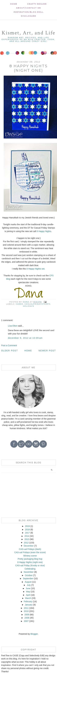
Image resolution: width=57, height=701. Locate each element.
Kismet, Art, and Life (28, 32)
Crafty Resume (37, 4)
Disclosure (28, 16)
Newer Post (47, 350)
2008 (26, 618)
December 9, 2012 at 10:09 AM (25, 338)
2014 (26, 536)
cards (19, 304)
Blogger (34, 634)
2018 (27, 529)
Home (13, 4)
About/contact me (28, 8)
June (28, 588)
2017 (27, 532)
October (29, 575)
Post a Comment (9, 345)
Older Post (9, 350)
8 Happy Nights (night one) (30, 562)
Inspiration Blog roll (29, 12)
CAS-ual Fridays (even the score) (30, 552)
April (28, 595)
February (28, 601)
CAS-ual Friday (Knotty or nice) (30, 565)
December (29, 546)
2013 (26, 539)
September (28, 578)
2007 (26, 621)
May (28, 591)
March (28, 598)
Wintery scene (30, 555)
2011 (26, 608)
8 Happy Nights (44, 231)
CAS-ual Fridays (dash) (30, 549)
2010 (26, 611)
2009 (26, 614)
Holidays (28, 306)
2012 (26, 542)
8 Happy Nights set (35, 268)
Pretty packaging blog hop (30, 559)
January (29, 604)
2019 (27, 526)
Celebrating (30, 569)
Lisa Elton (12, 326)
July (29, 585)
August (28, 582)
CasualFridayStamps (37, 304)
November (29, 572)
